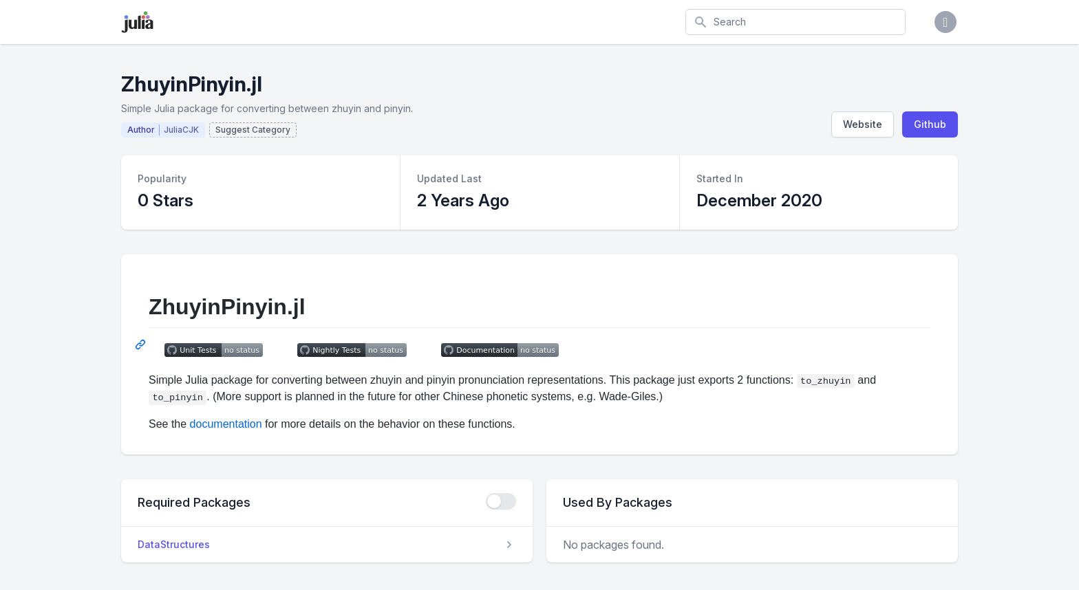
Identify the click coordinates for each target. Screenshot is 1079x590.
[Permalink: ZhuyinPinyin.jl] (142, 344)
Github (930, 124)
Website (862, 124)
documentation (226, 424)
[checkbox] (501, 501)
